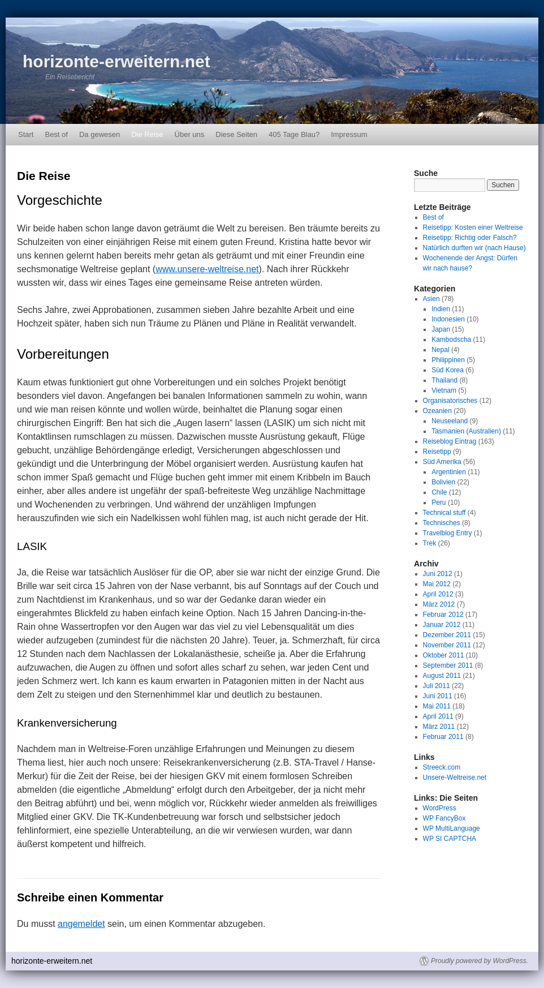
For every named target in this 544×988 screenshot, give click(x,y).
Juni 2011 (437, 696)
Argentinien (448, 472)
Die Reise (147, 134)
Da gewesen (99, 134)
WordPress (439, 808)
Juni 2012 (437, 574)
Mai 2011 (437, 706)
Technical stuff (444, 513)
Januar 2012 (442, 625)
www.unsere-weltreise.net (207, 269)
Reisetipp (437, 452)
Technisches (441, 523)
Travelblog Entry (447, 533)
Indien (440, 309)
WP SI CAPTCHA (449, 839)
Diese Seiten (236, 134)
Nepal (440, 350)
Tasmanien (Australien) (466, 431)
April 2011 (438, 716)
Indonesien (448, 319)
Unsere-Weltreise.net (455, 777)
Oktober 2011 (443, 655)
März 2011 (439, 727)
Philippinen (448, 360)
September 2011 (448, 665)
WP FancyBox (444, 818)
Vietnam (443, 390)
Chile (439, 492)
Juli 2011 (436, 686)
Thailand (444, 380)
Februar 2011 (443, 737)
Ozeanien (437, 411)
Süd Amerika (442, 462)
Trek (430, 543)
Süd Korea (447, 370)
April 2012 (438, 594)
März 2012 (439, 604)
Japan (440, 329)
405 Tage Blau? (294, 134)
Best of (56, 134)
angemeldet (81, 924)
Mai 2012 (437, 584)
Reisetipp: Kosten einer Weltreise (473, 227)
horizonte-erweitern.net (116, 61)
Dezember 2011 (447, 635)
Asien (431, 299)
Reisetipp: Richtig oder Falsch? (470, 238)
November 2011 (447, 645)
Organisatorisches (450, 401)
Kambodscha (451, 339)
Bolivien (443, 482)
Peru (438, 502)
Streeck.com (442, 767)
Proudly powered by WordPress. (479, 961)
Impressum (349, 134)
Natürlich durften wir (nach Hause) (474, 248)
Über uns (190, 134)
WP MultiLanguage (451, 828)
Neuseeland (449, 421)
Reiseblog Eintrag (450, 441)
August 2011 (442, 676)
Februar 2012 (443, 614)
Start (25, 134)
